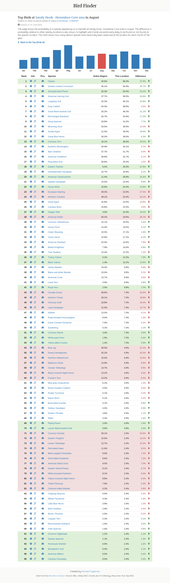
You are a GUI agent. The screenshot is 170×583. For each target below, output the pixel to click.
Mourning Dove (55, 126)
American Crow (55, 277)
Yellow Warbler (55, 267)
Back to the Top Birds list (31, 42)
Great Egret (53, 202)
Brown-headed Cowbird (59, 388)
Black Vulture (54, 262)
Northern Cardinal (56, 197)
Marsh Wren (54, 398)
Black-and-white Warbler (59, 272)
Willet (50, 418)
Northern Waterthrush (58, 358)
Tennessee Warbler (57, 544)
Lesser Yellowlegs (56, 443)
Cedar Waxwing (55, 232)
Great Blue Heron (56, 136)
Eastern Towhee (55, 167)
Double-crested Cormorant (60, 86)
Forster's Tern (54, 378)
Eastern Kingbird (56, 438)
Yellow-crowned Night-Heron (61, 478)
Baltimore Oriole (55, 363)
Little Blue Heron (56, 503)
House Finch (54, 227)
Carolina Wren (55, 207)
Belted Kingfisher (56, 247)
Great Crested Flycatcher (60, 322)
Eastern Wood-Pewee (58, 468)
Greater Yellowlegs (57, 368)
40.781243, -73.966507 (69, 21)
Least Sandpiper (55, 307)
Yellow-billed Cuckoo (57, 343)
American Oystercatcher (59, 177)
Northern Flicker (55, 297)
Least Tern (53, 282)
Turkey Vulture (55, 257)
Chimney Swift (55, 302)
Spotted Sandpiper (57, 182)
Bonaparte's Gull (56, 549)
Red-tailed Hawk (56, 448)
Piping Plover (54, 423)
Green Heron (54, 237)
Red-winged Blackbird (58, 116)
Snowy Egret (54, 131)
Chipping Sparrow (56, 493)
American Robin (55, 217)
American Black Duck (58, 463)
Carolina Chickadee (57, 559)
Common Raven (55, 332)
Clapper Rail (54, 212)
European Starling (56, 192)
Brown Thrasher (55, 514)
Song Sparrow (54, 121)
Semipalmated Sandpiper (60, 172)
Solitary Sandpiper (56, 408)
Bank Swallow (54, 509)
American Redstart (57, 242)
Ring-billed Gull (55, 162)
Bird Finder (85, 5)
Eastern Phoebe (55, 413)
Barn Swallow (54, 151)
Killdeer (51, 312)
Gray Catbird (54, 106)
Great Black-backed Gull (59, 111)
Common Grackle (56, 433)
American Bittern (56, 554)
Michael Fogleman (91, 571)
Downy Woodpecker (57, 353)
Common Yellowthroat (58, 222)
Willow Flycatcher (56, 499)
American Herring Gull (58, 96)
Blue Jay (52, 348)
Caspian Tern (54, 519)
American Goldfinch (57, 157)
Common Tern (54, 141)
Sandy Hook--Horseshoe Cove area (60, 17)
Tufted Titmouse (55, 483)
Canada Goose (55, 292)
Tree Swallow (54, 252)
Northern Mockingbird (58, 146)
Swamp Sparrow (56, 539)
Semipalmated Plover (58, 91)
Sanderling (53, 328)
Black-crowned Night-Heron (61, 373)
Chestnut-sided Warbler (59, 488)
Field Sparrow (54, 529)
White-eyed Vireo (56, 338)
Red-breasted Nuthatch (59, 524)
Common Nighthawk (57, 534)
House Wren (54, 187)
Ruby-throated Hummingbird (61, 317)
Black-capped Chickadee (59, 453)
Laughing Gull (54, 101)
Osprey (51, 81)
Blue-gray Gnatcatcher (58, 383)
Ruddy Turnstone (56, 393)
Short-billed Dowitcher (58, 458)
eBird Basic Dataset (56, 576)
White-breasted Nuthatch (59, 473)
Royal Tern (53, 287)
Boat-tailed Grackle (57, 403)
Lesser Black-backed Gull (60, 428)
